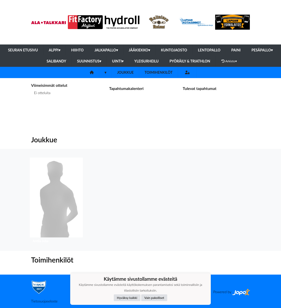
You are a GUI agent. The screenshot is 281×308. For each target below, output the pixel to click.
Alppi (54, 50)
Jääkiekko (139, 50)
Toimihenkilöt (159, 72)
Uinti (117, 61)
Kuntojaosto (174, 50)
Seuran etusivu (23, 50)
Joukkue (125, 72)
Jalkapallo (106, 50)
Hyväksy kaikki (127, 297)
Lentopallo (209, 50)
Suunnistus (89, 61)
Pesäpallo (262, 50)
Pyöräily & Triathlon (189, 61)
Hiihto (77, 50)
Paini (236, 50)
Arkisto (229, 61)
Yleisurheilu (146, 61)
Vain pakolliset (154, 297)
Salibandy (56, 61)
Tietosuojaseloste (44, 301)
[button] (56, 201)
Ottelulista (41, 108)
